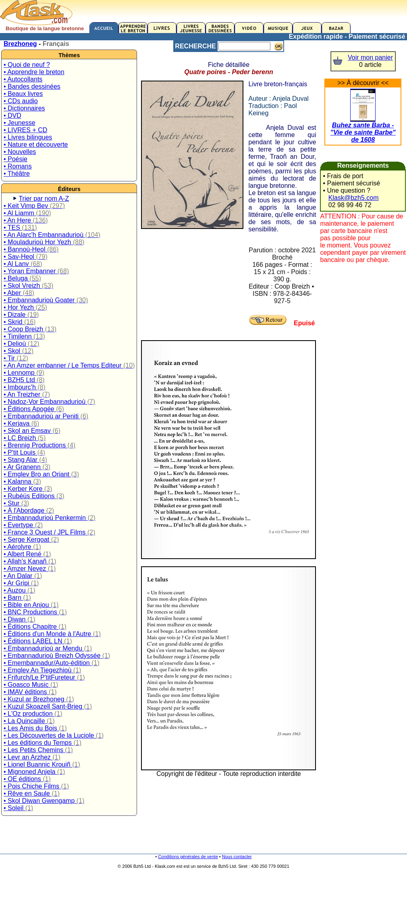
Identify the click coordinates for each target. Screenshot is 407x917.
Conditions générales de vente (188, 856)
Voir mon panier (370, 57)
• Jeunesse (19, 122)
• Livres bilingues (28, 137)
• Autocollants (23, 79)
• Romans (18, 166)
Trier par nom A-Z (44, 198)
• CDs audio (21, 101)
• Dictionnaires (24, 108)
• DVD (12, 115)
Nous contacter (237, 856)
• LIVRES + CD (25, 130)
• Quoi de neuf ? (27, 64)
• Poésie (15, 159)
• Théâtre (17, 173)
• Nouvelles (20, 151)
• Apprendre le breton (34, 72)
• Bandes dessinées (32, 86)
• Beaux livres (23, 93)
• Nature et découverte (36, 144)
